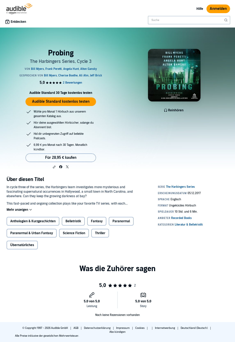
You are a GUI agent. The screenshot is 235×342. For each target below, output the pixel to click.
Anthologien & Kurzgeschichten (33, 221)
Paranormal (121, 221)
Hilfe (199, 9)
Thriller (100, 233)
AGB (76, 328)
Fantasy (97, 221)
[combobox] (189, 20)
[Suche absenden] (226, 20)
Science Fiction (74, 233)
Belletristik (73, 221)
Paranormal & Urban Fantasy (31, 233)
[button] (54, 167)
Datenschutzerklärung (97, 328)
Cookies (140, 328)
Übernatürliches (22, 245)
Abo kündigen (117, 332)
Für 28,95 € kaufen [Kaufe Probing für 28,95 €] (60, 157)
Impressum (123, 328)
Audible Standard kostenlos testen (60, 101)
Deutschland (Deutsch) (194, 328)
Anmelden (218, 9)
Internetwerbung (165, 328)
